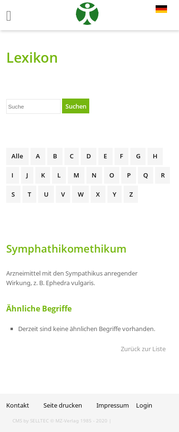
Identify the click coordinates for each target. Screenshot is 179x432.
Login (144, 405)
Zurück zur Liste (143, 348)
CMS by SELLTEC (30, 420)
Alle (17, 156)
